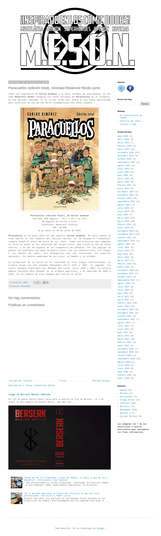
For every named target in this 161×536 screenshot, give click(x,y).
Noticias (124, 406)
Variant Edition (128, 416)
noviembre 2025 (126, 156)
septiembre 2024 (126, 201)
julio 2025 (123, 169)
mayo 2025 (123, 175)
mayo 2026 (123, 136)
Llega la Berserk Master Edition (29, 394)
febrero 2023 (124, 264)
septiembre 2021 (126, 319)
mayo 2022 (123, 293)
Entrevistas (126, 397)
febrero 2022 (124, 303)
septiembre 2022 (126, 280)
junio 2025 (123, 172)
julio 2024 (123, 208)
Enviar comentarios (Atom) (40, 385)
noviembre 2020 (126, 352)
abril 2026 (123, 139)
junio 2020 (123, 368)
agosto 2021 (124, 323)
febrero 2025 (124, 185)
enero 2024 (123, 228)
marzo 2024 (123, 221)
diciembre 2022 (126, 270)
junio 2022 (123, 290)
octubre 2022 (124, 277)
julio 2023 (123, 247)
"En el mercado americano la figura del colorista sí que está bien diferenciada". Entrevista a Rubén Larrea (61, 494)
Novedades (25, 286)
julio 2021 (123, 326)
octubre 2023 (124, 238)
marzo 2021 (123, 339)
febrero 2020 (124, 375)
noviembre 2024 (126, 195)
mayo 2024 (123, 215)
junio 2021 (123, 329)
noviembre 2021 (126, 313)
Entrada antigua (101, 381)
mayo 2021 (123, 332)
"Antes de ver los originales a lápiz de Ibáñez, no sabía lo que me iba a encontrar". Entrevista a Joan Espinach (65, 479)
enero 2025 (123, 188)
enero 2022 (123, 306)
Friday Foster (127, 400)
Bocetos (124, 393)
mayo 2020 (123, 372)
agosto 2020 (124, 362)
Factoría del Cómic (130, 121)
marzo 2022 (123, 300)
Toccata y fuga (128, 124)
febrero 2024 (124, 224)
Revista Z (125, 413)
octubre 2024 (124, 198)
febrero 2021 (124, 342)
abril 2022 (123, 297)
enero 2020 (123, 378)
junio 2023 (123, 251)
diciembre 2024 (126, 192)
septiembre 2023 (126, 241)
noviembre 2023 (126, 234)
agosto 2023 (124, 244)
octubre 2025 (124, 159)
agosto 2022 (124, 283)
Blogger (101, 528)
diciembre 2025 (126, 153)
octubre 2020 (124, 355)
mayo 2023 (123, 254)
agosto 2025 (124, 166)
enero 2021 (123, 346)
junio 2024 (123, 211)
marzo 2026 (123, 143)
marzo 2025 (123, 182)
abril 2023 (123, 257)
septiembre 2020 (126, 359)
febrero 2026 (124, 146)
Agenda (123, 390)
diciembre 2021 (126, 310)
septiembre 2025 (126, 162)
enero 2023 (123, 267)
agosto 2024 (124, 205)
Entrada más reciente (20, 381)
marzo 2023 (123, 260)
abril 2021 (123, 336)
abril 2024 (123, 218)
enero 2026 (123, 149)
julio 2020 (123, 365)
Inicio (62, 381)
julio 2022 (123, 287)
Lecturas (124, 403)
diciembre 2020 (126, 349)
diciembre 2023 (126, 231)
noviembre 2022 (126, 274)
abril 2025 (123, 179)
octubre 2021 (124, 316)
